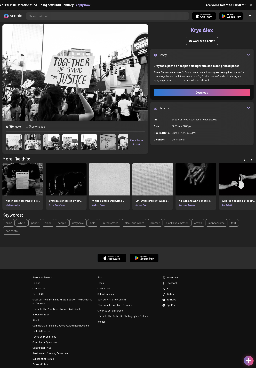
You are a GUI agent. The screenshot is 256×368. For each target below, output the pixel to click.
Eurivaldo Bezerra (187, 205)
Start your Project (42, 277)
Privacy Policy (40, 364)
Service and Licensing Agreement (50, 353)
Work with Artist (202, 41)
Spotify (168, 304)
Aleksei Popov (98, 205)
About (35, 319)
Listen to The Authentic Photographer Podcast (123, 316)
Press (100, 282)
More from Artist (136, 142)
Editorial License (41, 331)
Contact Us (38, 288)
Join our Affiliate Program (111, 299)
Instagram (170, 277)
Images (101, 321)
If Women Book (40, 314)
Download (201, 92)
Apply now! (86, 5)
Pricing (36, 282)
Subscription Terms (43, 358)
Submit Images (105, 293)
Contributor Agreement (45, 342)
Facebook (169, 282)
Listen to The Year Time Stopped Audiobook (56, 308)
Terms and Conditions (44, 336)
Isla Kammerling (13, 205)
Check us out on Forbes (110, 310)
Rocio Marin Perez (57, 205)
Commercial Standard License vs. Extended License (60, 325)
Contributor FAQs (41, 347)
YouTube (169, 299)
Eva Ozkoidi (227, 205)
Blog (99, 277)
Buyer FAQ (38, 293)
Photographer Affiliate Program (114, 304)
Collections (103, 288)
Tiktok (168, 293)
